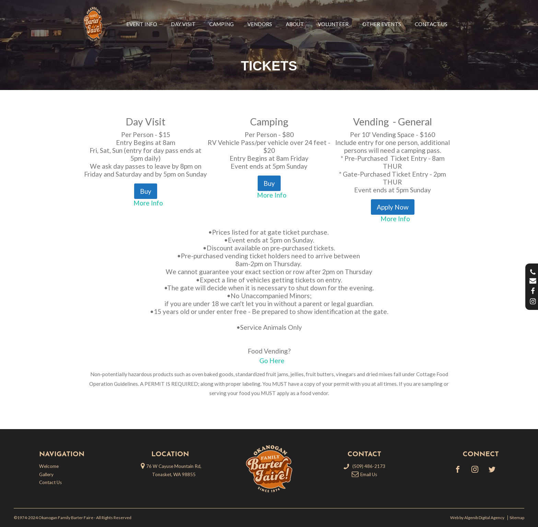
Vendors (259, 24)
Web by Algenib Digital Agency (478, 517)
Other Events (381, 24)
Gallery (46, 474)
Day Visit (183, 24)
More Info (148, 203)
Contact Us (431, 24)
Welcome (49, 466)
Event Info (141, 24)
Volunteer (333, 24)
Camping (221, 24)
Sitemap (517, 517)
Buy (145, 191)
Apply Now (393, 207)
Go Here (271, 361)
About (295, 24)
